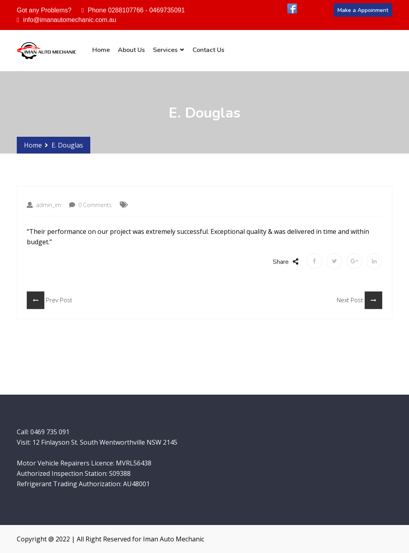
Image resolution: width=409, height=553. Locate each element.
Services (165, 50)
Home (101, 50)
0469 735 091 (49, 431)
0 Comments (90, 212)
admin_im (44, 212)
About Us (131, 50)
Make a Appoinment (363, 10)
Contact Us (208, 50)
